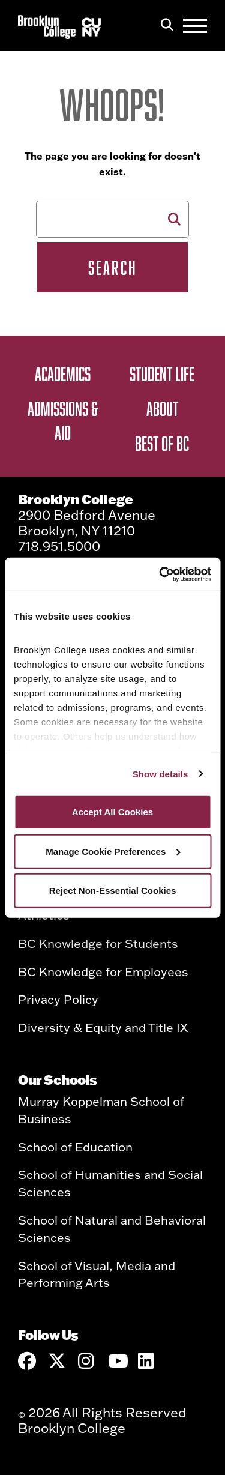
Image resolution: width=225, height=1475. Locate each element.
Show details (160, 773)
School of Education (75, 1146)
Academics (63, 373)
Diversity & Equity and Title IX (103, 1027)
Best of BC (162, 443)
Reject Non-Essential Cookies (112, 890)
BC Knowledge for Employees (103, 971)
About (162, 408)
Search (112, 267)
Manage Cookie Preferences (113, 851)
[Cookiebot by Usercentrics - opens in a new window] (160, 574)
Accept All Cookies (112, 812)
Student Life (162, 373)
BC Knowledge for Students (98, 943)
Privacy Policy (58, 999)
